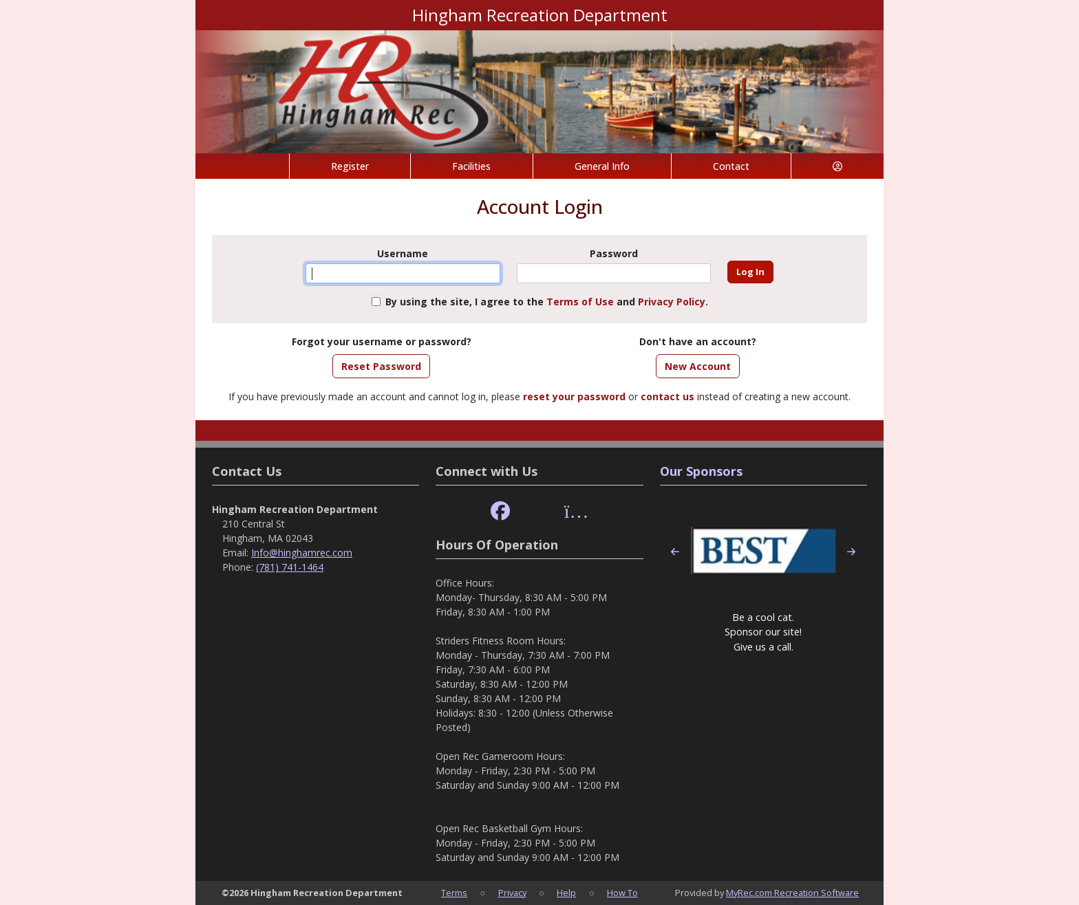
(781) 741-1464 (289, 567)
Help (566, 892)
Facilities (471, 166)
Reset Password (381, 366)
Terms (454, 892)
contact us (667, 396)
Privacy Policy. (673, 301)
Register (350, 166)
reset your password (574, 396)
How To (622, 892)
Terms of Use (580, 301)
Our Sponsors (701, 471)
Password (614, 253)
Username (402, 253)
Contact (731, 166)
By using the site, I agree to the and (546, 301)
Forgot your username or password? (381, 341)
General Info (602, 166)
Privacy (512, 892)
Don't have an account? (697, 341)
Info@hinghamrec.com (301, 552)
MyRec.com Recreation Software (792, 892)
